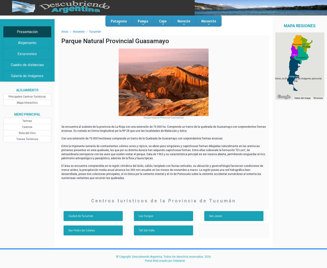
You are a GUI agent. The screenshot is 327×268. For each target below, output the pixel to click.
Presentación (27, 32)
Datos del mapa (302, 98)
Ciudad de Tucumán (80, 216)
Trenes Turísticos (27, 139)
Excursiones (27, 54)
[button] (294, 76)
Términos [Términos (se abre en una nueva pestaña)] (318, 98)
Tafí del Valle (147, 230)
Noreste (184, 22)
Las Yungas (146, 216)
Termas (27, 121)
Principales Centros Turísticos (27, 96)
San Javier (215, 216)
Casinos (27, 127)
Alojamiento (27, 43)
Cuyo (163, 22)
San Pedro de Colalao (81, 230)
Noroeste (208, 22)
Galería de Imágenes (27, 76)
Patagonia (119, 22)
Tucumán (95, 31)
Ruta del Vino (27, 133)
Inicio (65, 31)
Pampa (143, 22)
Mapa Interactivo (27, 102)
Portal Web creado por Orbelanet (165, 260)
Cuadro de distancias (27, 65)
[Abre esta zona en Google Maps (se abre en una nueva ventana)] (283, 97)
